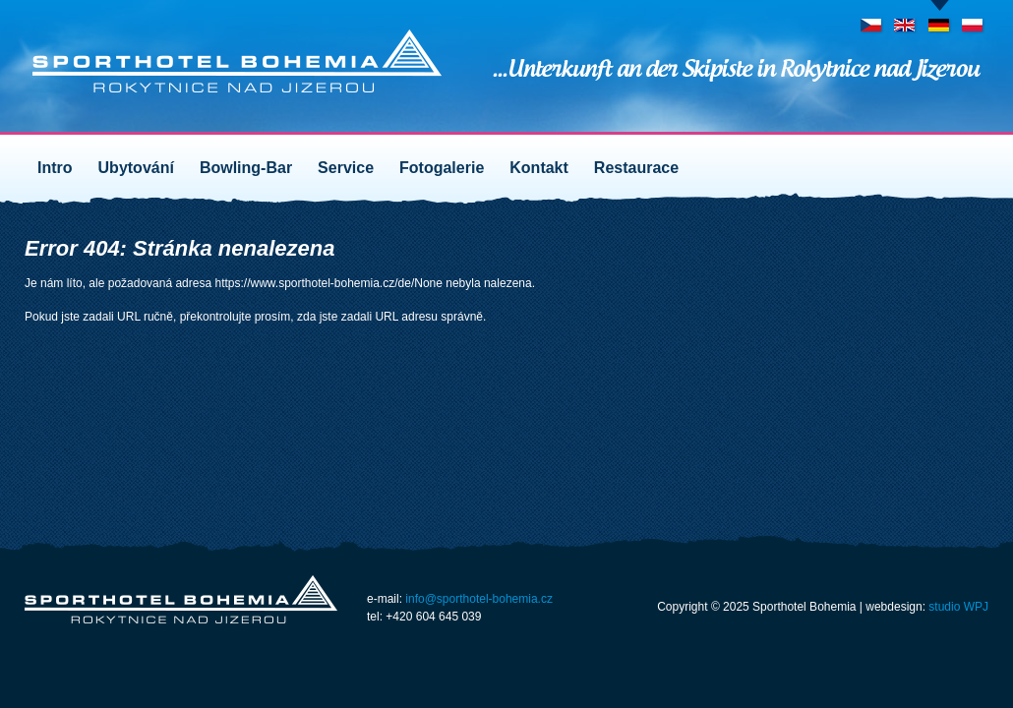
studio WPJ (958, 607)
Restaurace (636, 167)
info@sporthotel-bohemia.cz (479, 599)
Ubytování (136, 167)
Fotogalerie (441, 167)
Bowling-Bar (246, 167)
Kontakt (538, 167)
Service (346, 167)
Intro (55, 167)
